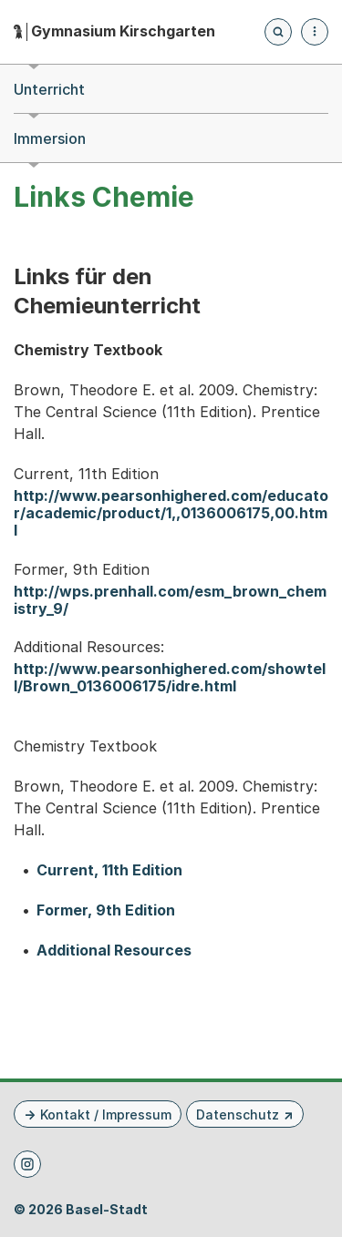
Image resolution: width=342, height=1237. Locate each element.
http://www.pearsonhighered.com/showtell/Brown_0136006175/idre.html (170, 677)
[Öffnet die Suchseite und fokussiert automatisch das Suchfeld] (278, 32)
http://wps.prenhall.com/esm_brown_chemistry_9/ (170, 600)
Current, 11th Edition (109, 870)
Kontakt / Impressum (105, 1114)
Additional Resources (114, 950)
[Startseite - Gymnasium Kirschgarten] (114, 31)
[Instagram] (27, 1164)
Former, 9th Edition (105, 910)
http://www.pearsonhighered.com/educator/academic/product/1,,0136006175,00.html (171, 513)
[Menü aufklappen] (314, 32)
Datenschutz (237, 1114)
